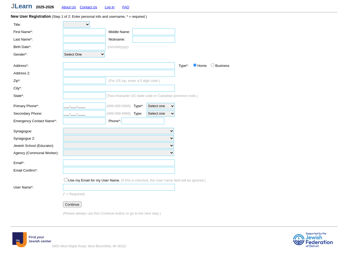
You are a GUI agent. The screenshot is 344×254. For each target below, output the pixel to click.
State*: (18, 96)
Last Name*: (23, 39)
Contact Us (88, 7)
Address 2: (21, 73)
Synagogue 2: (24, 138)
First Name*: (23, 32)
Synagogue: (22, 131)
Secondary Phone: (27, 113)
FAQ (125, 7)
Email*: (18, 163)
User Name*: (23, 187)
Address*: (21, 66)
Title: (17, 25)
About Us (69, 7)
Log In (110, 7)
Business (222, 66)
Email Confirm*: (25, 170)
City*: (17, 88)
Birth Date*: (22, 47)
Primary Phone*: (26, 106)
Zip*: (17, 81)
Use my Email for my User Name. (94, 180)
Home (202, 66)
